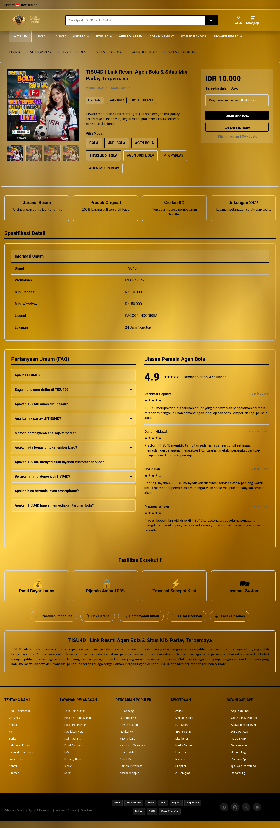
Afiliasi (179, 717)
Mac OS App (238, 745)
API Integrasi (183, 779)
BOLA (42, 36)
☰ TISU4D (20, 36)
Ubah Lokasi (248, 100)
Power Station (129, 731)
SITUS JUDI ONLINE (183, 52)
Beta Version (239, 752)
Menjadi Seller (184, 724)
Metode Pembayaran (77, 724)
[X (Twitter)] (246, 813)
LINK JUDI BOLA (73, 52)
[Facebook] (224, 813)
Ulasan (68, 772)
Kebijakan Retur (74, 738)
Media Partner (184, 752)
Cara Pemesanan (75, 717)
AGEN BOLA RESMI (130, 36)
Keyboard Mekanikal (133, 752)
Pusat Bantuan (73, 752)
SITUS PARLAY (40, 52)
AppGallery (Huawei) (244, 731)
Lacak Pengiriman (75, 731)
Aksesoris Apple (129, 779)
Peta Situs (86, 816)
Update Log (238, 758)
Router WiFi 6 (128, 758)
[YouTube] (257, 813)
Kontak (13, 772)
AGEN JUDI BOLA (145, 52)
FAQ (66, 758)
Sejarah (13, 731)
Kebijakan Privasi (19, 752)
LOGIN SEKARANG (237, 116)
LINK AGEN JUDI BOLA (227, 36)
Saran (68, 779)
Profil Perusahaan (20, 717)
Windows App (239, 738)
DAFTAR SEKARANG (237, 127)
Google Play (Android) (245, 724)
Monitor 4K (126, 738)
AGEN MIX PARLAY (162, 36)
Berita (12, 745)
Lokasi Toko (16, 765)
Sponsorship (183, 738)
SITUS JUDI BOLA (109, 52)
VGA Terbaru (127, 745)
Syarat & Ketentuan (21, 758)
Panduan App (239, 765)
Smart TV (125, 765)
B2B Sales (181, 731)
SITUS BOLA (103, 36)
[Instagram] (235, 813)
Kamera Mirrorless (131, 772)
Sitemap (14, 779)
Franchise (181, 758)
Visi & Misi (14, 724)
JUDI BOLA (59, 36)
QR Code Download (243, 772)
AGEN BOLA (81, 36)
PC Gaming (127, 717)
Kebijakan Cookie (66, 816)
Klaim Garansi (72, 745)
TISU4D (14, 52)
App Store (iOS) (240, 717)
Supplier (180, 772)
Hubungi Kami (73, 765)
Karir (11, 738)
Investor (180, 765)
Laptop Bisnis (128, 724)
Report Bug (238, 779)
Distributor (181, 745)
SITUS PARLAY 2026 (193, 36)
